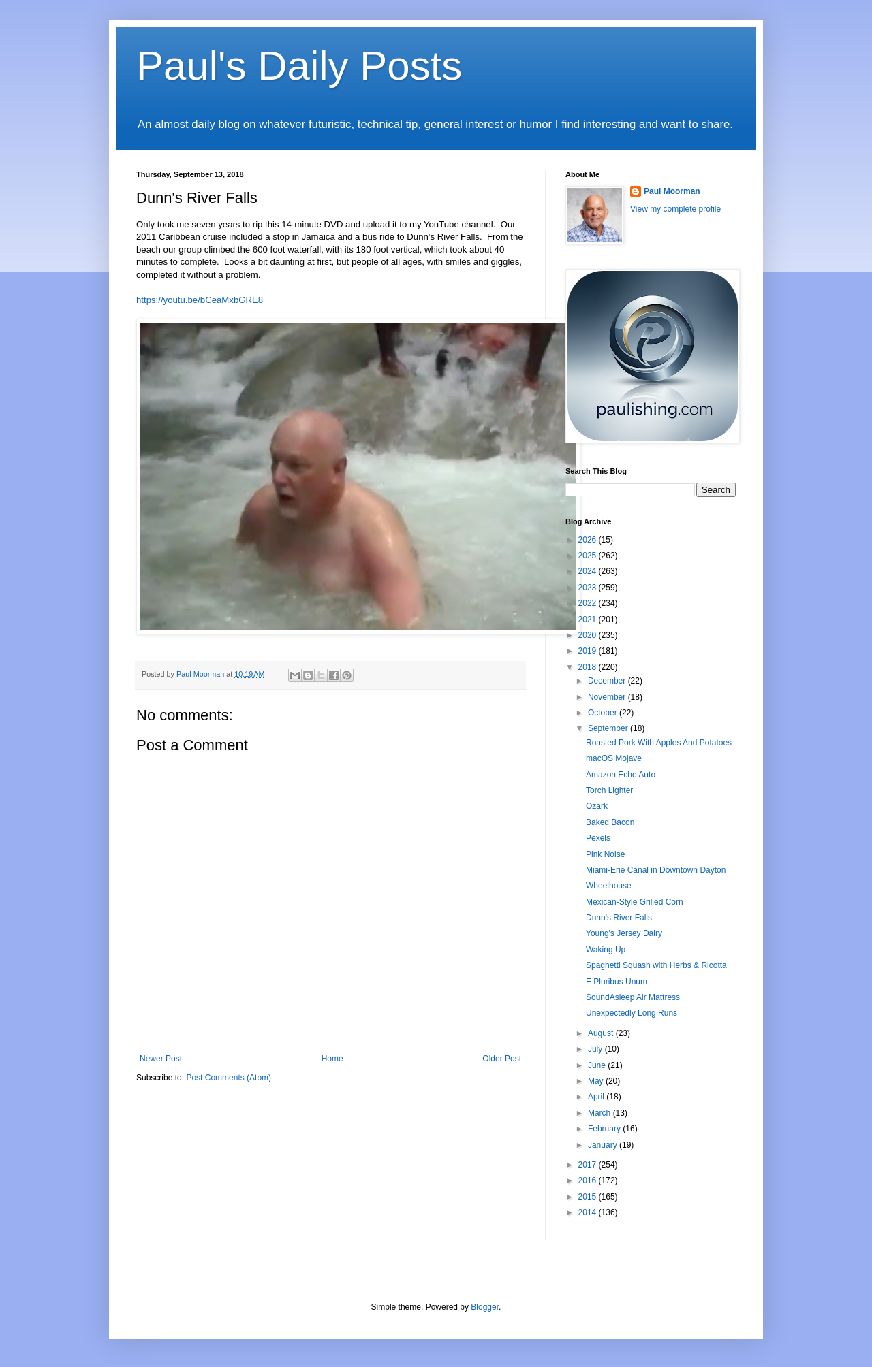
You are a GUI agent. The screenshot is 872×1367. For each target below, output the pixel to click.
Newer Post (161, 1058)
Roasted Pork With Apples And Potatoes (659, 742)
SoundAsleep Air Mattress (633, 997)
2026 (588, 540)
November (608, 697)
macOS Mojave (614, 758)
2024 (588, 571)
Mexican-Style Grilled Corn (634, 902)
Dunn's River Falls (619, 917)
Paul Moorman (672, 191)
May (597, 1081)
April (597, 1096)
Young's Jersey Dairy (624, 933)
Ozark (597, 806)
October (603, 713)
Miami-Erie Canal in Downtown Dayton (656, 870)
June (598, 1065)
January (603, 1145)
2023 (588, 587)
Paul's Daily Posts (299, 66)
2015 (588, 1197)
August (602, 1033)
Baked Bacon (610, 822)
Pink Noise (605, 854)
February (605, 1128)
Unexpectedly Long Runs (631, 1013)
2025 (588, 555)
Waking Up (605, 949)
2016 (588, 1180)
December (608, 681)
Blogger (485, 1307)
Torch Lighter (609, 790)
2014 (588, 1212)
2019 (588, 651)
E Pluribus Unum (616, 981)
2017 (588, 1165)
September (609, 728)
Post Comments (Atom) (228, 1077)
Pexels (598, 838)
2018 (588, 667)
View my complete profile (675, 209)
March (600, 1113)
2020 (588, 635)
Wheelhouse (609, 885)
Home (332, 1058)
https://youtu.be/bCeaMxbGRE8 (199, 300)
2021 (588, 619)
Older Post (501, 1058)
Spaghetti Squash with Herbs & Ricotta (656, 965)
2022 (588, 603)
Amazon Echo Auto (620, 774)
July (596, 1049)
